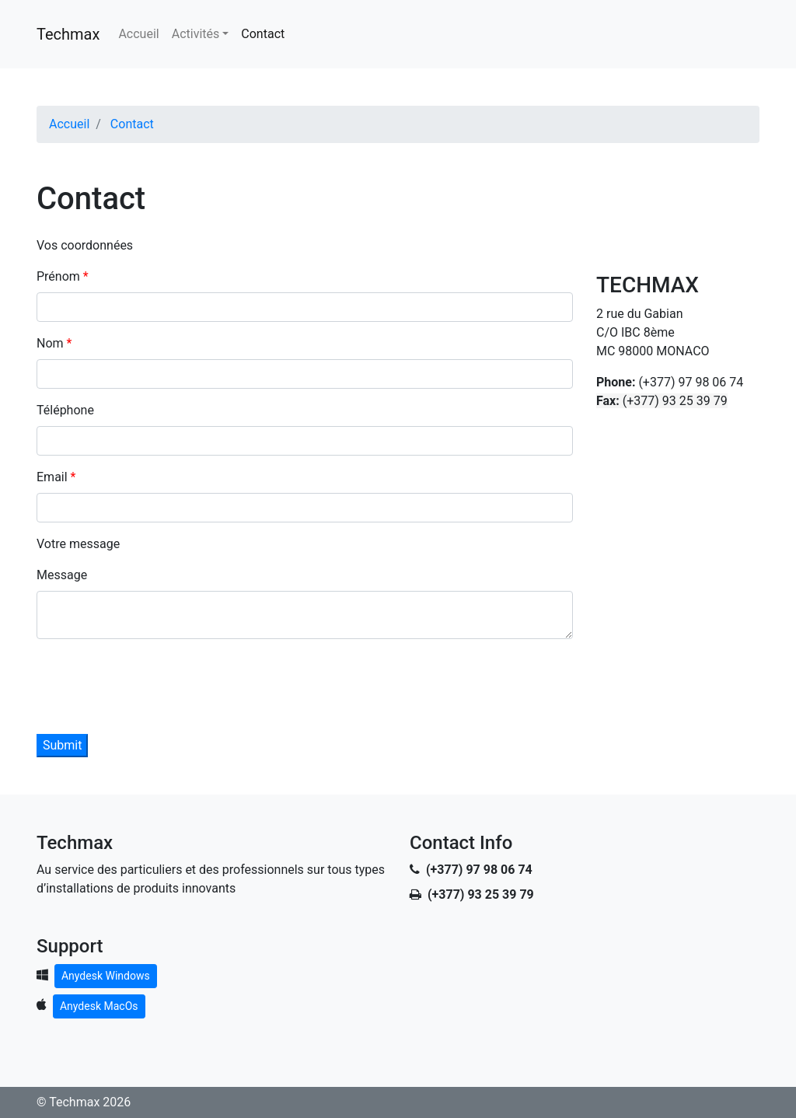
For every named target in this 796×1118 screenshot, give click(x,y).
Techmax (68, 34)
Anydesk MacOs (99, 1006)
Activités (196, 33)
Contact (263, 33)
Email (54, 477)
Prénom (60, 276)
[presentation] (155, 682)
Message (62, 575)
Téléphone (65, 410)
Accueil (138, 33)
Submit (62, 745)
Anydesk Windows (105, 976)
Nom (52, 343)
